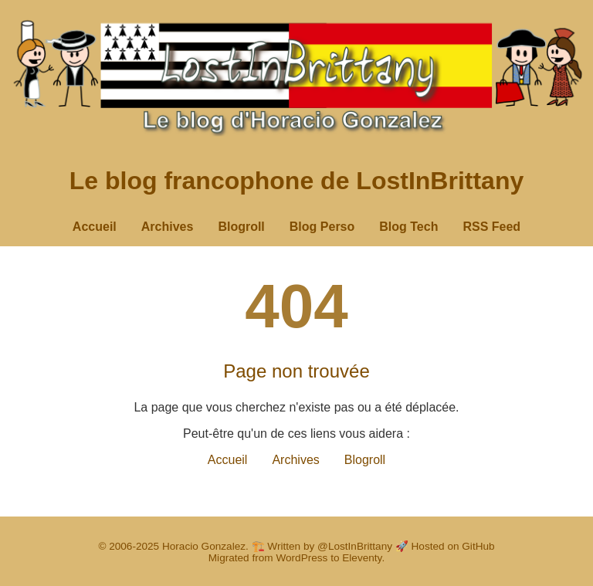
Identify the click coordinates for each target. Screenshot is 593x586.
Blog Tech (408, 226)
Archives (167, 226)
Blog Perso (322, 226)
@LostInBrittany (354, 546)
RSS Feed (491, 226)
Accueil (95, 226)
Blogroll (241, 226)
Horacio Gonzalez (204, 546)
